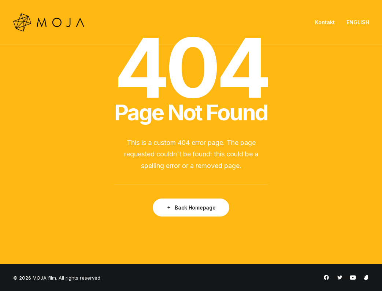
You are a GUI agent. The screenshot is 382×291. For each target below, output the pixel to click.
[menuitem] (327, 22)
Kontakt (325, 22)
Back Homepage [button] (190, 207)
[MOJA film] (49, 22)
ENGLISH (357, 22)
